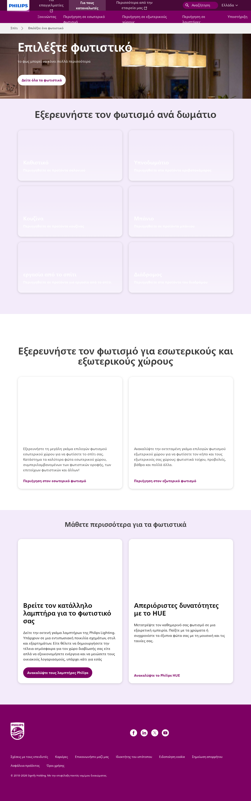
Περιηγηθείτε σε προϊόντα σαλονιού (54, 170)
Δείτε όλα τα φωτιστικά (42, 80)
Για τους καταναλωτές (87, 5)
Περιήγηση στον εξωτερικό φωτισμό (165, 480)
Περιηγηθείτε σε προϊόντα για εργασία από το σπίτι (67, 282)
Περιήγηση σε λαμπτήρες (193, 18)
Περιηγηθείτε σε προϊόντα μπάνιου (164, 226)
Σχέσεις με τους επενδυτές (29, 756)
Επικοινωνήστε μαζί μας (92, 756)
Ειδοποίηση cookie (172, 756)
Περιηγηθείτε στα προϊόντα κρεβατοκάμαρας (172, 170)
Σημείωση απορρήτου (207, 756)
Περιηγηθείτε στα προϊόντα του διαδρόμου (171, 282)
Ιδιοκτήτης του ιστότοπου (134, 756)
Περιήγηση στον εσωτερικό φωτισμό (54, 480)
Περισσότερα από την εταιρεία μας (134, 5)
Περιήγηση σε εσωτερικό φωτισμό (84, 18)
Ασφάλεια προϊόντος (25, 765)
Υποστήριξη (237, 17)
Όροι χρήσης (55, 765)
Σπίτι (14, 28)
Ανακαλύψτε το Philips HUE (157, 675)
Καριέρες (61, 756)
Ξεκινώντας (47, 17)
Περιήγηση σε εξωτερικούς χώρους (144, 18)
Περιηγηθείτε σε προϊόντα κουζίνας (53, 226)
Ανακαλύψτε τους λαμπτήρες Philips (57, 673)
